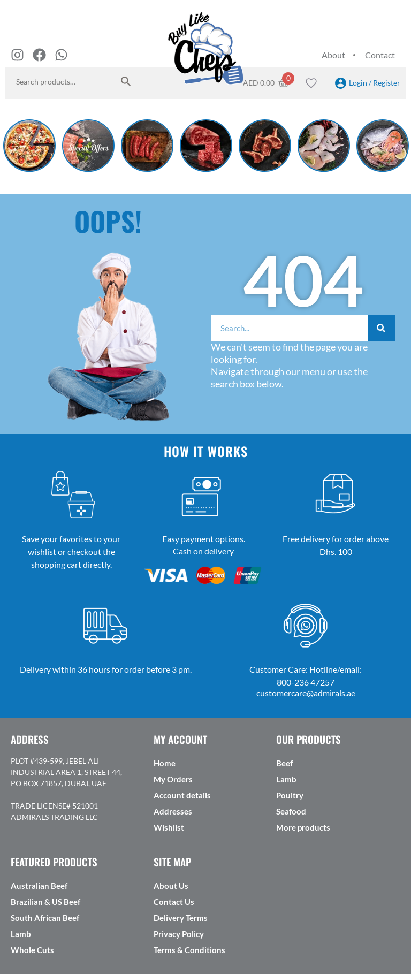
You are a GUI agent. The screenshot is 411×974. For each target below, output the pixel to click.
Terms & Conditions (189, 950)
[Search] (381, 328)
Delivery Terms (181, 918)
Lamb (286, 779)
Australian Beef (39, 886)
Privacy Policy (179, 934)
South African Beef (45, 918)
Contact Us (174, 902)
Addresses (173, 811)
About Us (171, 886)
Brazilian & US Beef (45, 902)
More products (303, 827)
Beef (284, 763)
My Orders (173, 779)
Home (165, 763)
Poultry (289, 795)
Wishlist (169, 827)
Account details (182, 795)
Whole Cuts (32, 950)
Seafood (291, 811)
